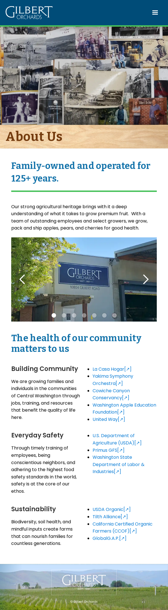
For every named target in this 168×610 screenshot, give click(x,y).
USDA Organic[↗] (112, 509)
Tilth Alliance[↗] (110, 516)
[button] (155, 12)
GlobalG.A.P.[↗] (109, 538)
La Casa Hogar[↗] (112, 369)
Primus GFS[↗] (109, 450)
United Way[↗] (109, 419)
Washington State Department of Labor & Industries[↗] (118, 464)
